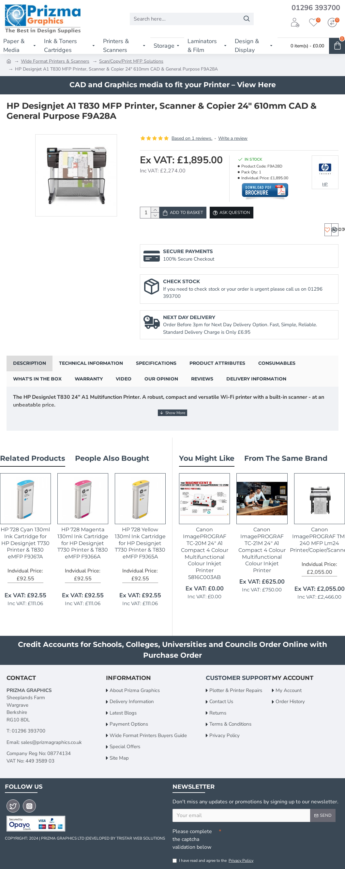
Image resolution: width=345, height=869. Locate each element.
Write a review (233, 138)
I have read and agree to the (213, 860)
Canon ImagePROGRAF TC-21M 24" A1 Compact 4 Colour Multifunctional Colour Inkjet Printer (262, 548)
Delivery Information (256, 385)
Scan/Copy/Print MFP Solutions (131, 61)
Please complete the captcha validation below (192, 837)
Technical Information (91, 370)
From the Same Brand (285, 456)
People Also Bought (112, 456)
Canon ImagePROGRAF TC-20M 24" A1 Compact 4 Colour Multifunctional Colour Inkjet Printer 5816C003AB (204, 552)
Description (29, 370)
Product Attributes (217, 370)
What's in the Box (37, 385)
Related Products (32, 456)
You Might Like (206, 456)
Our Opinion (161, 385)
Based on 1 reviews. (192, 138)
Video (123, 385)
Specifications (156, 370)
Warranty (89, 385)
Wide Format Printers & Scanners (55, 61)
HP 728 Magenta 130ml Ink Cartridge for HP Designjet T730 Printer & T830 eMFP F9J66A (82, 541)
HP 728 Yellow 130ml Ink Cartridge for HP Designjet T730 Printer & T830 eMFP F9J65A (140, 541)
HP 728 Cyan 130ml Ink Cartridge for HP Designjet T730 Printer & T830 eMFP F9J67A (25, 541)
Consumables (276, 370)
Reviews (202, 385)
